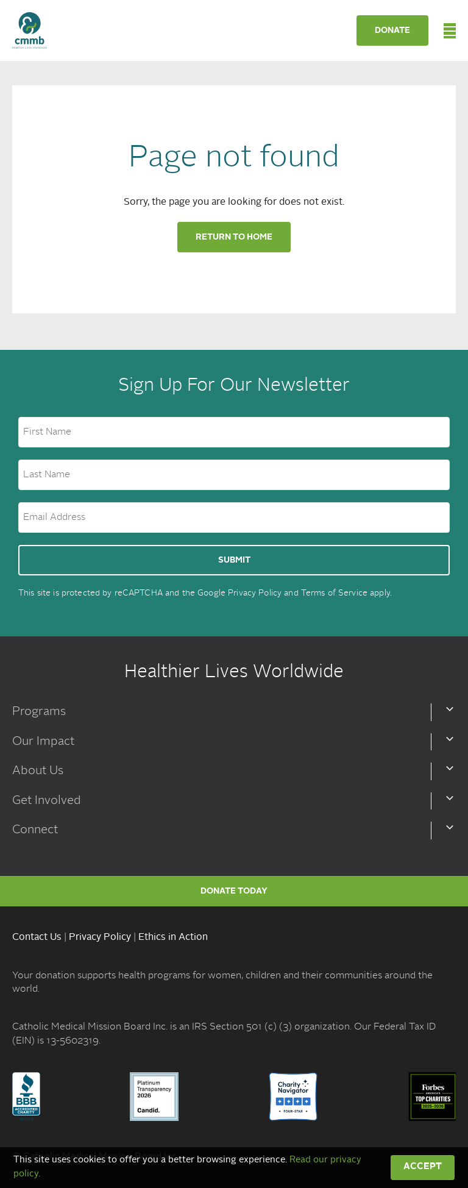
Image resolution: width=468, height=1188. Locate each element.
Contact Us (37, 937)
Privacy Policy (255, 593)
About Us (37, 771)
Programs (39, 712)
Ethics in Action (173, 937)
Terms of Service (334, 593)
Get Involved (46, 801)
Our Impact (43, 742)
